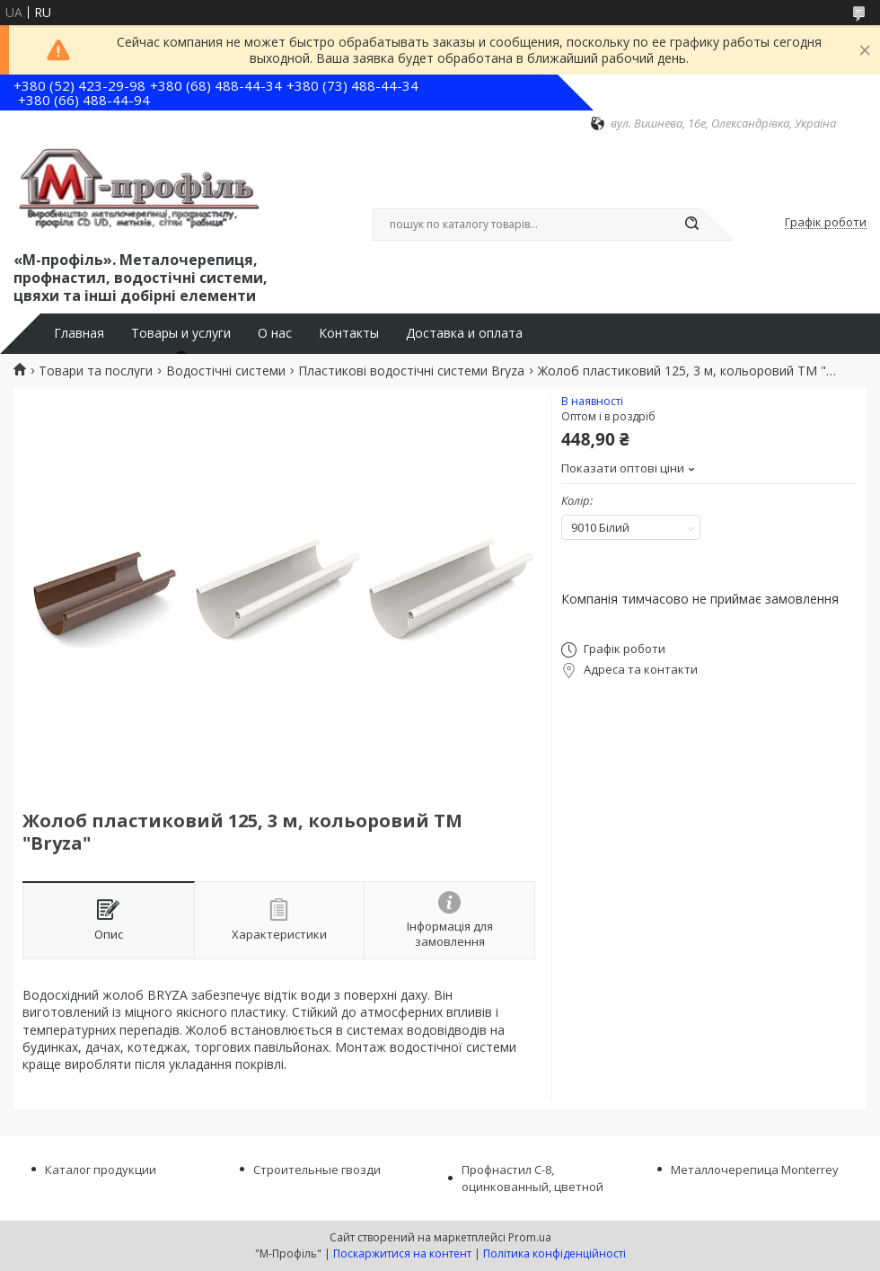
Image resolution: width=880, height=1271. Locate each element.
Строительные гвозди (317, 1169)
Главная (79, 333)
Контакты (349, 333)
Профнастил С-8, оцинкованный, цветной (532, 1178)
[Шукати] (691, 224)
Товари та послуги (96, 371)
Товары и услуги (181, 333)
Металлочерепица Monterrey (755, 1169)
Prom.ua (529, 1237)
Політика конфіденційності (554, 1253)
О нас (275, 333)
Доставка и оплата (464, 333)
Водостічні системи (226, 371)
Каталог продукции (100, 1169)
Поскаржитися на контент (402, 1253)
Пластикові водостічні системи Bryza (411, 371)
